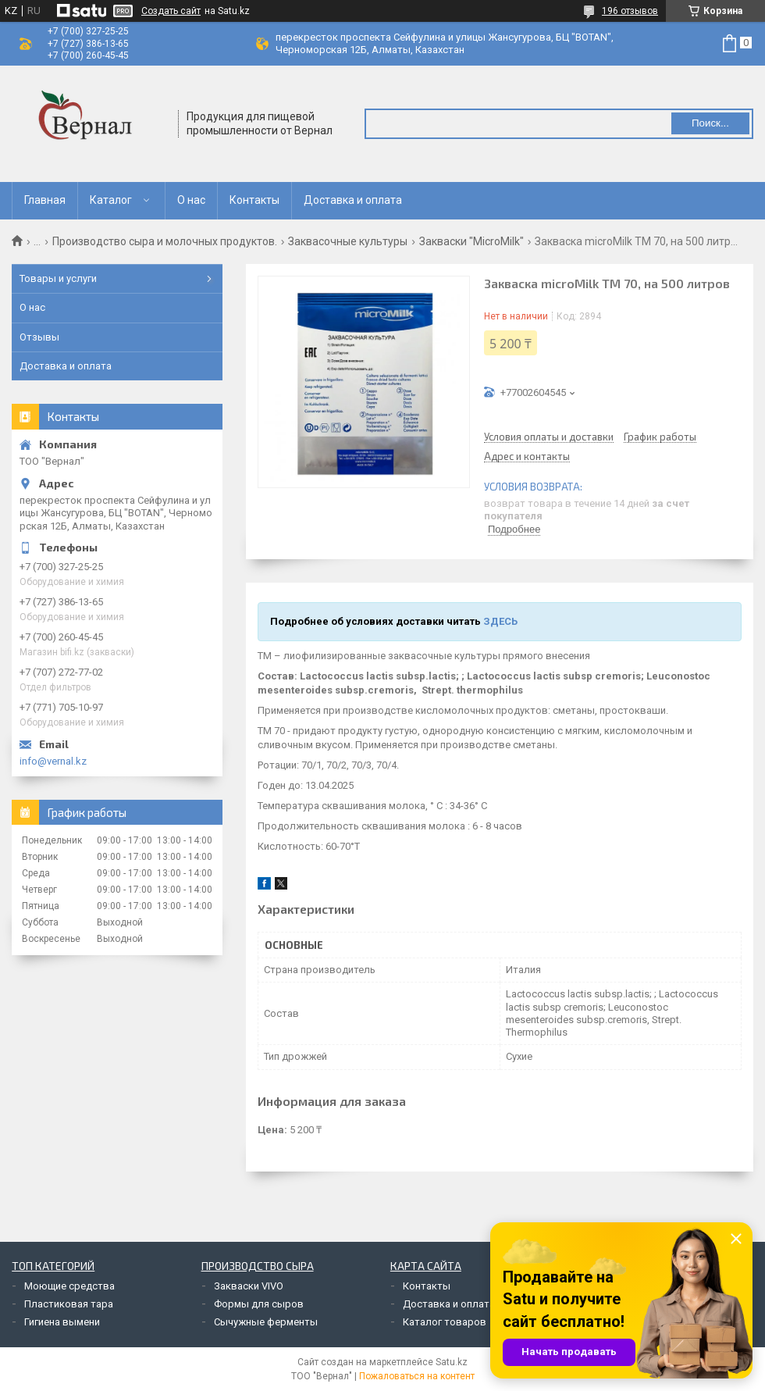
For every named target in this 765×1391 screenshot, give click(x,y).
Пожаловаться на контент (417, 1376)
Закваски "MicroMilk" (471, 241)
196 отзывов (630, 10)
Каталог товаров (444, 1322)
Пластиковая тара (68, 1304)
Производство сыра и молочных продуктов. (164, 241)
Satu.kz (452, 1362)
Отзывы (39, 337)
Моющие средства (69, 1286)
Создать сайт (171, 10)
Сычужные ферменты (266, 1322)
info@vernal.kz (53, 761)
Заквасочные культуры (347, 241)
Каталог (111, 200)
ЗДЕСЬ (500, 621)
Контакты (254, 200)
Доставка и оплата (353, 200)
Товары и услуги (58, 278)
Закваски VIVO (248, 1286)
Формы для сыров (259, 1304)
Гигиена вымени (62, 1322)
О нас (191, 200)
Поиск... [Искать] (710, 123)
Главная (45, 200)
